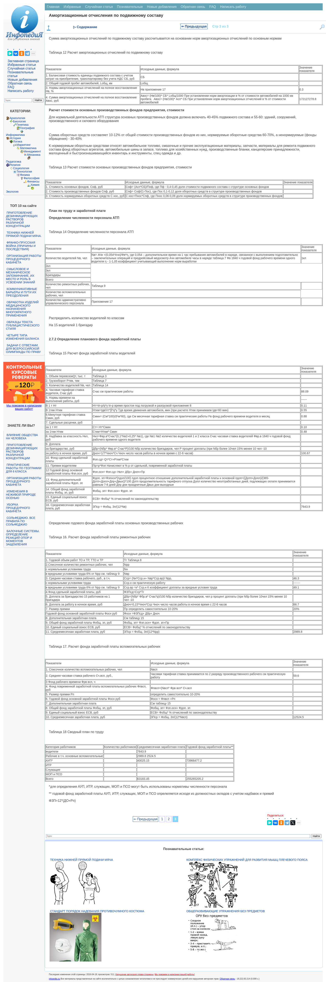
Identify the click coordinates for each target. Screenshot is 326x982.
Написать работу (21, 91)
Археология (17, 118)
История (15, 138)
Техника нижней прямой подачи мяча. (24, 234)
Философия (31, 178)
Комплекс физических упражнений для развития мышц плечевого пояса (247, 859)
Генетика (23, 124)
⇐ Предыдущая (194, 26)
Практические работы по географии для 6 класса (23, 468)
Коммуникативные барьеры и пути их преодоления (21, 292)
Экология (12, 191)
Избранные (72, 6)
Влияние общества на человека (22, 436)
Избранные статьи (22, 64)
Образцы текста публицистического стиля (22, 325)
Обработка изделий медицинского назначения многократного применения (22, 309)
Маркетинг (24, 144)
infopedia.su (54, 979)
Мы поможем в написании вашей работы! (175, 974)
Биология (19, 121)
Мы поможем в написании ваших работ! (23, 407)
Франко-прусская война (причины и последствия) (21, 246)
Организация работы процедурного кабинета (23, 259)
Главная (53, 6)
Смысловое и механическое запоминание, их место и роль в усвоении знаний (20, 275)
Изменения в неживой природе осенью (21, 495)
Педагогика (13, 161)
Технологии (24, 171)
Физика (25, 174)
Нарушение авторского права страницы (134, 974)
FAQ (11, 87)
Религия (15, 165)
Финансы (33, 181)
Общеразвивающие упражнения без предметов (225, 911)
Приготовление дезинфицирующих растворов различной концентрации (22, 219)
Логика (17, 141)
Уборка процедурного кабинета (18, 508)
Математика (28, 148)
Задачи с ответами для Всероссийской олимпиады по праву (23, 349)
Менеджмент (32, 151)
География (27, 128)
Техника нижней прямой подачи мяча (81, 859)
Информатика (15, 134)
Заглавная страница (23, 61)
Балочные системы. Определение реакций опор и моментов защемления (23, 537)
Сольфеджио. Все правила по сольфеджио (20, 521)
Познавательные (130, 6)
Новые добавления (22, 79)
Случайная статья (21, 68)
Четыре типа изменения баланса (22, 337)
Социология (21, 168)
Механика (33, 154)
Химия (35, 184)
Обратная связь (20, 83)
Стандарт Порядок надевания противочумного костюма (97, 911)
